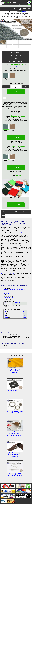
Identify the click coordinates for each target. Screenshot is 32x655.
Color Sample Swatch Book (8, 273)
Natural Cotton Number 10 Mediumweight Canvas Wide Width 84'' (14, 433)
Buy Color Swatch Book (15, 61)
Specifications (26, 211)
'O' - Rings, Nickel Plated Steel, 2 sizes (15, 411)
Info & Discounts (17, 211)
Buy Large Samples (15, 58)
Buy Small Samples (16, 55)
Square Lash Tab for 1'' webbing (14, 390)
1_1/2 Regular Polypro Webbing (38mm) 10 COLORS (15, 454)
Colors (3, 215)
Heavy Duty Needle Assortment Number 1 (15, 474)
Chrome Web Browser (26, 11)
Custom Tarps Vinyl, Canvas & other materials (14, 370)
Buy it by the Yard (16, 52)
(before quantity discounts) (16, 66)
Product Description (6, 211)
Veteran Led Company (24, 503)
